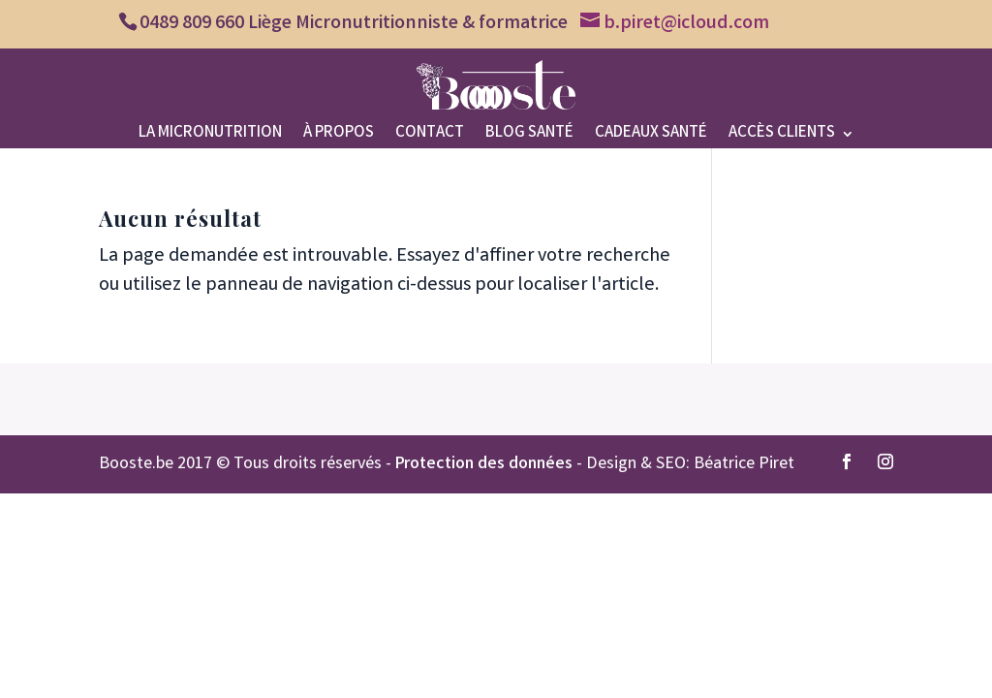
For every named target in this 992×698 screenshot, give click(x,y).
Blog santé (529, 136)
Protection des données (484, 464)
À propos (338, 136)
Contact (429, 136)
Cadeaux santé (651, 136)
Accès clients (781, 136)
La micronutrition (210, 136)
